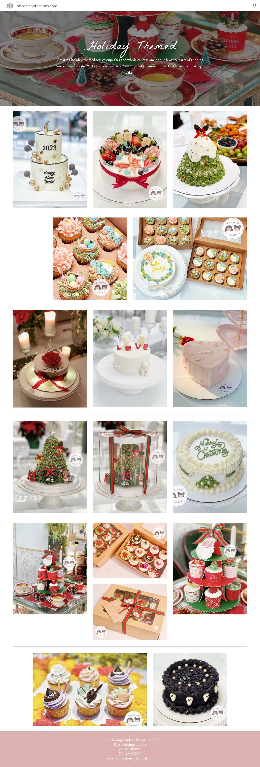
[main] (130, 59)
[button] (255, 6)
